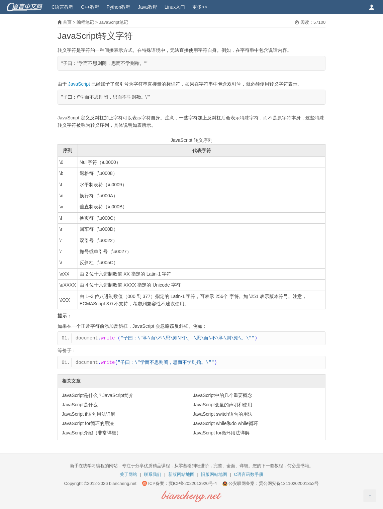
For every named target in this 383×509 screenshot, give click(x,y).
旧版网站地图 (214, 474)
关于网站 (128, 474)
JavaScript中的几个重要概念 (222, 395)
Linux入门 (175, 7)
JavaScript (79, 84)
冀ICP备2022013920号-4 (193, 483)
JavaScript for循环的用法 (88, 423)
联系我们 (152, 474)
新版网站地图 (181, 474)
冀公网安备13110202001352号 (289, 483)
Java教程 (147, 7)
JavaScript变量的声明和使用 (222, 404)
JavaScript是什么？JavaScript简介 (98, 395)
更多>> (199, 7)
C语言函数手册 (248, 474)
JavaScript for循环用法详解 (221, 432)
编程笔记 (85, 22)
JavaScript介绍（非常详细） (91, 432)
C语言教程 (63, 7)
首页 (67, 22)
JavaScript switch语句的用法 (223, 414)
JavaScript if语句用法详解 (88, 414)
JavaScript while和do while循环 (225, 423)
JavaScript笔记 (113, 22)
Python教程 (119, 7)
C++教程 (90, 7)
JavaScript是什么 (80, 404)
